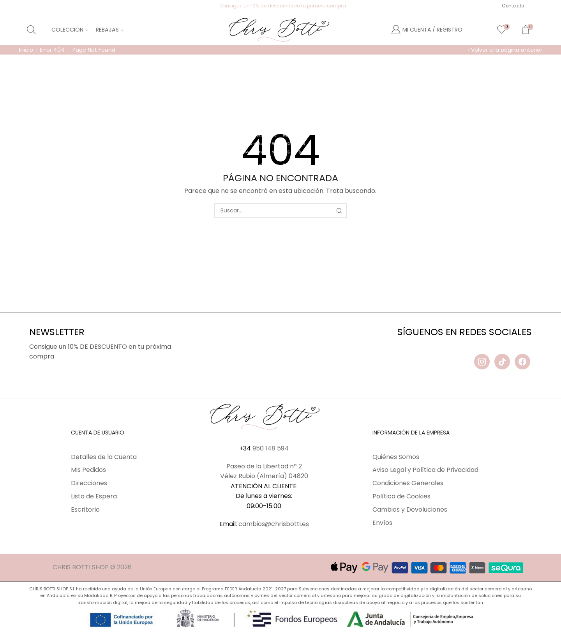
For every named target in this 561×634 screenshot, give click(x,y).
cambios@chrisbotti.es (273, 523)
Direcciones (89, 483)
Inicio (26, 50)
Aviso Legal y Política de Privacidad (425, 469)
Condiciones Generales (407, 483)
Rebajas (109, 30)
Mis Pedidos (88, 469)
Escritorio (85, 509)
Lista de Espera (94, 496)
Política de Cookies (401, 496)
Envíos (382, 522)
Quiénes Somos (395, 456)
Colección (69, 30)
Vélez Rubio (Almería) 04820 (264, 476)
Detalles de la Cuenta (104, 456)
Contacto (513, 6)
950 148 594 (270, 448)
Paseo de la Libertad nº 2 (264, 466)
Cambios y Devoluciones (409, 509)
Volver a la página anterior (506, 50)
